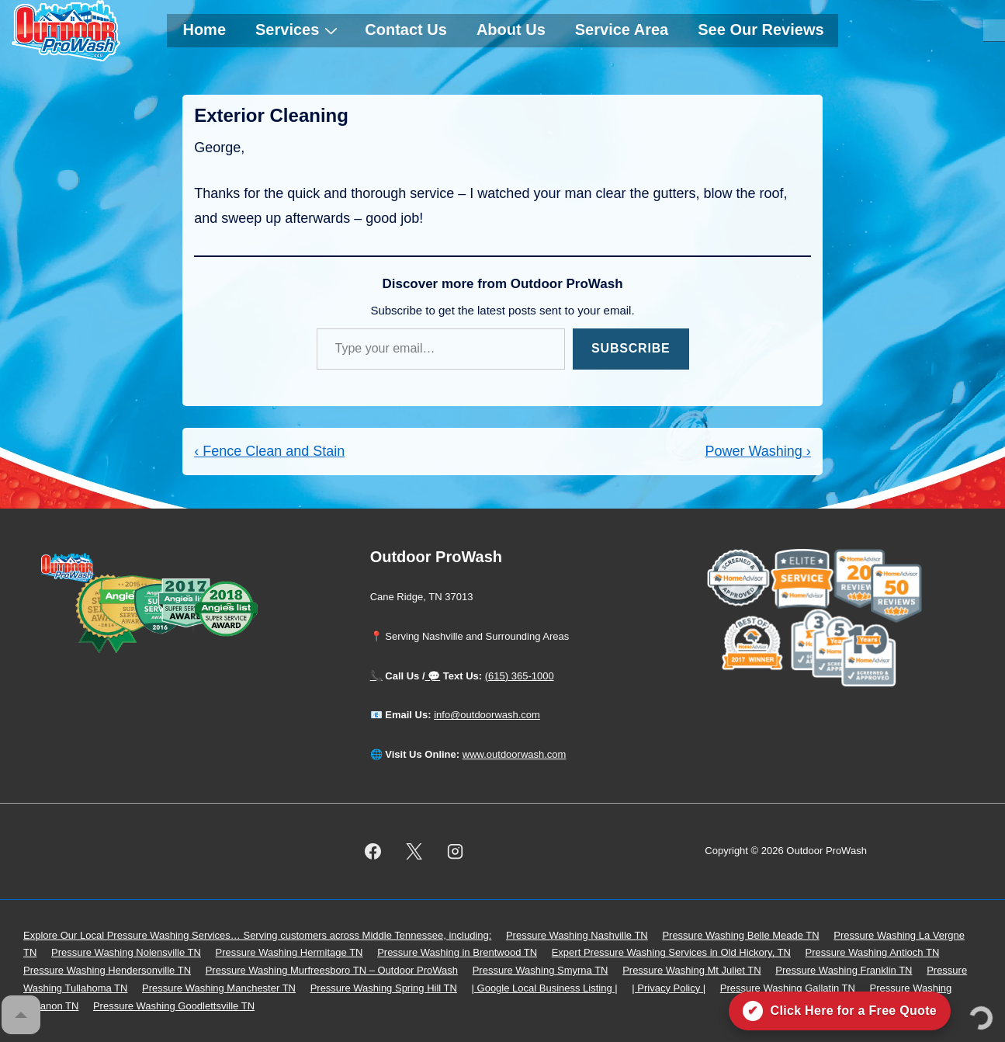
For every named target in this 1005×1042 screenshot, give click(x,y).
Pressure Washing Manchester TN (219, 988)
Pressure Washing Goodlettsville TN (174, 1006)
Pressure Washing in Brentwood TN (457, 952)
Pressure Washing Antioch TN (873, 952)
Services (298, 29)
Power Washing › (757, 451)
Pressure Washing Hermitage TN (289, 952)
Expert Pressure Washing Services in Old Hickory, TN (671, 952)
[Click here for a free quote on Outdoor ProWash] (840, 1011)
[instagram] (455, 851)
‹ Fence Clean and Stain (269, 451)
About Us (511, 29)
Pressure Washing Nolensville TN (126, 952)
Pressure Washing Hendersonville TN (107, 970)
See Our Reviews (760, 29)
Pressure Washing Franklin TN (843, 970)
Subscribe (630, 348)
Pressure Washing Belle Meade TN (740, 935)
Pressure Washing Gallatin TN (787, 988)
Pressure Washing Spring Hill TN (383, 988)
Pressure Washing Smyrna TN (540, 970)
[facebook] (373, 851)
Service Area (621, 29)
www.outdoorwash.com (515, 754)
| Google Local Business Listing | (545, 988)
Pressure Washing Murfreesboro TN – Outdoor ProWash (332, 970)
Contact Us (406, 29)
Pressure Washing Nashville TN (577, 935)
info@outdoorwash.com (487, 715)
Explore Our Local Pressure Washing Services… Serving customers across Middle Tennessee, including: (257, 935)
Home (204, 29)
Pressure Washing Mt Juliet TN (691, 970)
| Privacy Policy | (668, 988)
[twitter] (413, 851)
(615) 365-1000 (519, 676)
